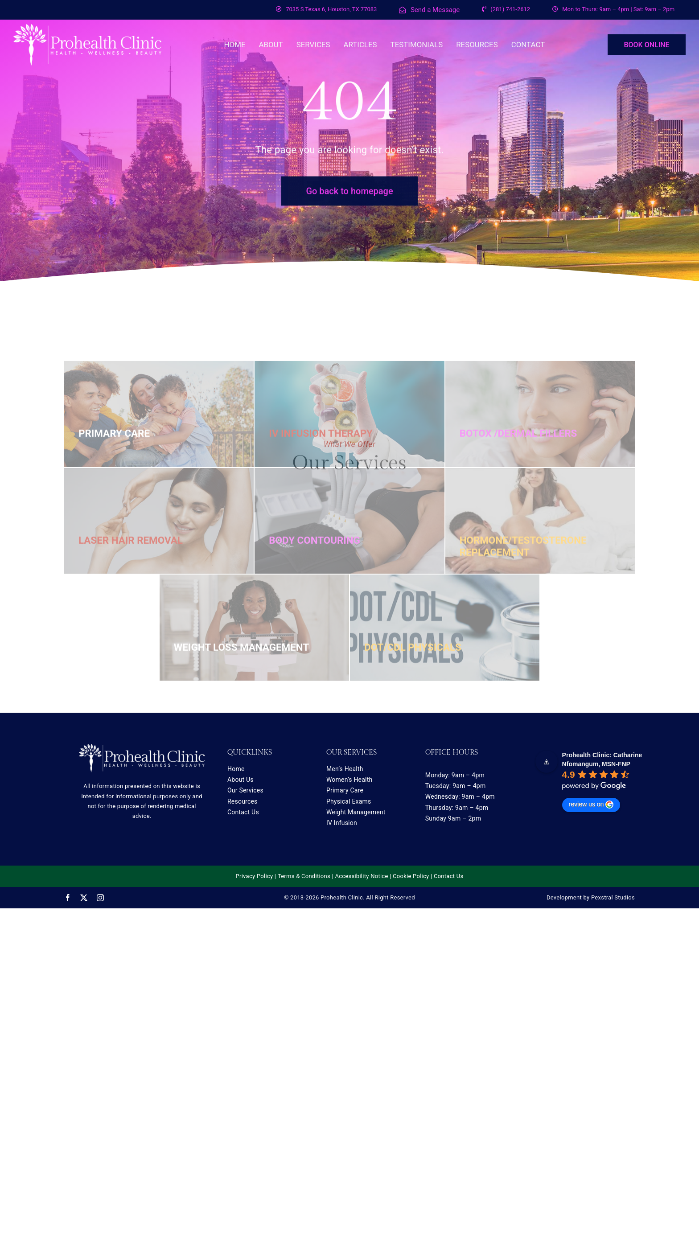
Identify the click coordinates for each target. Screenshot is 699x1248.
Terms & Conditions (304, 876)
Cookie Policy (411, 876)
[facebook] (67, 897)
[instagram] (100, 897)
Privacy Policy (254, 876)
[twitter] (83, 897)
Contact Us (449, 876)
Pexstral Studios (613, 897)
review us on (591, 805)
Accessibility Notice (361, 876)
